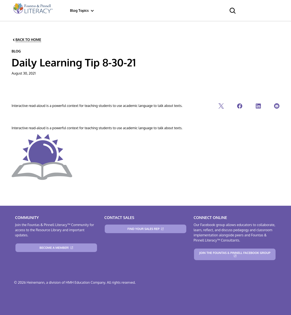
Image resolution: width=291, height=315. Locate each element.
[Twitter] (221, 107)
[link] (32, 10)
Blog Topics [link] (79, 10)
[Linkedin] (258, 107)
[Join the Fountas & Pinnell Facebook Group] (235, 254)
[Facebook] (239, 107)
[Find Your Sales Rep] (145, 229)
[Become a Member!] (56, 247)
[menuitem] (32, 10)
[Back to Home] (27, 40)
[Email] (276, 107)
